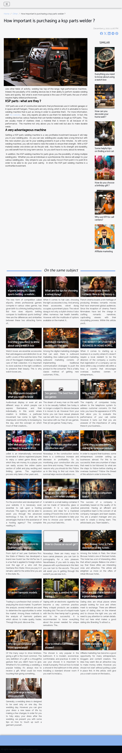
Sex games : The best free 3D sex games (60, 395)
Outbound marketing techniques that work (56, 344)
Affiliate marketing (104, 251)
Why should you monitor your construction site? (61, 446)
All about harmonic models (22, 593)
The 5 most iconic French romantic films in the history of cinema (98, 294)
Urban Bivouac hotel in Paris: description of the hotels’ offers (97, 548)
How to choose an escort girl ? (61, 544)
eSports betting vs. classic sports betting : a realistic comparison (21, 294)
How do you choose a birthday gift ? (104, 184)
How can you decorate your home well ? (101, 114)
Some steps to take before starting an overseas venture (97, 446)
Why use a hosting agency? (22, 493)
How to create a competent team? (97, 495)
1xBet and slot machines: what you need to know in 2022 (24, 446)
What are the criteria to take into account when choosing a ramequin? (61, 497)
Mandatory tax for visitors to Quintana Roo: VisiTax (23, 546)
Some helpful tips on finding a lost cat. (104, 150)
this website (14, 115)
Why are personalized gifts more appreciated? (22, 646)
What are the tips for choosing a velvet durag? (61, 293)
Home (6, 14)
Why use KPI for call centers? (104, 218)
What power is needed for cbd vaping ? (61, 594)
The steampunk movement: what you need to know (22, 395)
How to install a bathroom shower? (59, 646)
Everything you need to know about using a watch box (105, 77)
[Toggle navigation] (7, 4)
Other (15, 14)
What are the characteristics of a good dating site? (98, 594)
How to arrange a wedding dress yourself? (22, 694)
